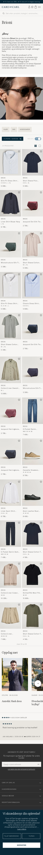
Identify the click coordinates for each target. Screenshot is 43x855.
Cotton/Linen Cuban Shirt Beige (9, 593)
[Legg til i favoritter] (18, 151)
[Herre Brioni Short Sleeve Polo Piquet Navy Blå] (32, 162)
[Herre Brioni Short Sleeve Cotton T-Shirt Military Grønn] (32, 615)
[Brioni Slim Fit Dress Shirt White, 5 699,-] (10, 291)
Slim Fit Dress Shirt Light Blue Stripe (9, 181)
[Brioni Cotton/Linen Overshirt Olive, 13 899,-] (10, 376)
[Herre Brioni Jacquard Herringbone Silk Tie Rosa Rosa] (10, 411)
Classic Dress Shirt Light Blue (31, 303)
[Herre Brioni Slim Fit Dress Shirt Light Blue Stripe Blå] (10, 162)
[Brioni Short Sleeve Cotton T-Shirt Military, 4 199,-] (32, 621)
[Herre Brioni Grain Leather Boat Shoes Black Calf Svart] (32, 492)
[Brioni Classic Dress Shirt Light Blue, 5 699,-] (32, 291)
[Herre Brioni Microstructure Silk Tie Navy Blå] (32, 370)
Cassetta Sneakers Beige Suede (30, 470)
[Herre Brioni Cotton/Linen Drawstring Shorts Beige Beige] (10, 615)
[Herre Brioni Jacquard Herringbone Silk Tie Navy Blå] (10, 451)
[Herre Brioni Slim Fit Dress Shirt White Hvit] (10, 285)
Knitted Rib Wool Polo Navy (32, 593)
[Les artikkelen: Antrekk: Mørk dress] (15, 683)
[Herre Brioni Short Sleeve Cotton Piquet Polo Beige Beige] (32, 244)
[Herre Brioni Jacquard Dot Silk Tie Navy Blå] (32, 326)
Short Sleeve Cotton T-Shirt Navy (32, 552)
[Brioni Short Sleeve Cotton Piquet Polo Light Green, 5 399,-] (10, 332)
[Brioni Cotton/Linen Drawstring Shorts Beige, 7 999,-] (10, 621)
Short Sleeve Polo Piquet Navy (30, 181)
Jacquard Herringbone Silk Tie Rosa (10, 429)
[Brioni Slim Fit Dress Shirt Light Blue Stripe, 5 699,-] (10, 168)
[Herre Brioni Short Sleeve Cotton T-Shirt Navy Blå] (32, 533)
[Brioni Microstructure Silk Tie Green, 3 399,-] (10, 250)
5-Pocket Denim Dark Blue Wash (9, 552)
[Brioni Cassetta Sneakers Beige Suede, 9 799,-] (32, 457)
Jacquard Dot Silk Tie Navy (31, 344)
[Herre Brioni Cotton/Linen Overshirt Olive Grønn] (10, 370)
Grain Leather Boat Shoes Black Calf (31, 511)
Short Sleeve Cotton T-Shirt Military (32, 634)
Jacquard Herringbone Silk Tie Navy (10, 470)
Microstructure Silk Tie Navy (32, 388)
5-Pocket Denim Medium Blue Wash (31, 429)
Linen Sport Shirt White (8, 511)
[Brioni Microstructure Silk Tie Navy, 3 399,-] (32, 376)
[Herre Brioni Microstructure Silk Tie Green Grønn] (10, 244)
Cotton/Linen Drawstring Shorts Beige (8, 634)
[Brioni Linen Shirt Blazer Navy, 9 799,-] (10, 209)
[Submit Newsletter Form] (38, 764)
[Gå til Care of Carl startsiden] (10, 7)
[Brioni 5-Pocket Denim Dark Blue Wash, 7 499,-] (10, 539)
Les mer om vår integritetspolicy (21, 769)
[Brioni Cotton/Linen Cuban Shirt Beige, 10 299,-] (10, 580)
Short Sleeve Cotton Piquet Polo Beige (31, 263)
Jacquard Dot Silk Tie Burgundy (31, 222)
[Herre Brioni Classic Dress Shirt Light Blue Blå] (32, 285)
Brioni (3, 178)
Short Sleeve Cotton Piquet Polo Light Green (9, 344)
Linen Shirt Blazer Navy (10, 222)
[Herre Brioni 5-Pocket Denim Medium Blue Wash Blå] (32, 411)
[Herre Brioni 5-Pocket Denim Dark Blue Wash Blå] (10, 533)
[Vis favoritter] (32, 7)
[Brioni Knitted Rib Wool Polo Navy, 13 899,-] (32, 580)
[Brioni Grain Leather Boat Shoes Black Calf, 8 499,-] (32, 498)
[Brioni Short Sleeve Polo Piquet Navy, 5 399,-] (32, 168)
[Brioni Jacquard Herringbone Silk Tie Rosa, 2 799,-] (10, 417)
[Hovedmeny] (39, 7)
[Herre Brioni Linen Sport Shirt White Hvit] (10, 492)
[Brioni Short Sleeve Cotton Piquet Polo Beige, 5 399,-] (32, 250)
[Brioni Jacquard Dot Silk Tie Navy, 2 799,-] (32, 332)
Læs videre (21, 829)
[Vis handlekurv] (35, 7)
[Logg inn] (29, 7)
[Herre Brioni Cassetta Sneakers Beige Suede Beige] (32, 451)
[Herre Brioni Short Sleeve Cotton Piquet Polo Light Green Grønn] (10, 326)
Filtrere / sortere (12, 139)
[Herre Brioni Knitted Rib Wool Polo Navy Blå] (32, 574)
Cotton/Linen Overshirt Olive (10, 388)
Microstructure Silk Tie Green (10, 263)
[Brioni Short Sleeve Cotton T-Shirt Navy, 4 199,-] (32, 539)
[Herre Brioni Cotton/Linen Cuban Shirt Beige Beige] (10, 574)
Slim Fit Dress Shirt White (9, 303)
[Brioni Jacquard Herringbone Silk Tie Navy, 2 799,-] (10, 457)
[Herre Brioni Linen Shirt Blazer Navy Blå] (10, 203)
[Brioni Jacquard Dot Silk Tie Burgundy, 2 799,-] (32, 209)
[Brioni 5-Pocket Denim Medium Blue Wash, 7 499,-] (32, 417)
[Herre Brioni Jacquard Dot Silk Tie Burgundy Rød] (32, 203)
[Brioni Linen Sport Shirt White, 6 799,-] (10, 498)
